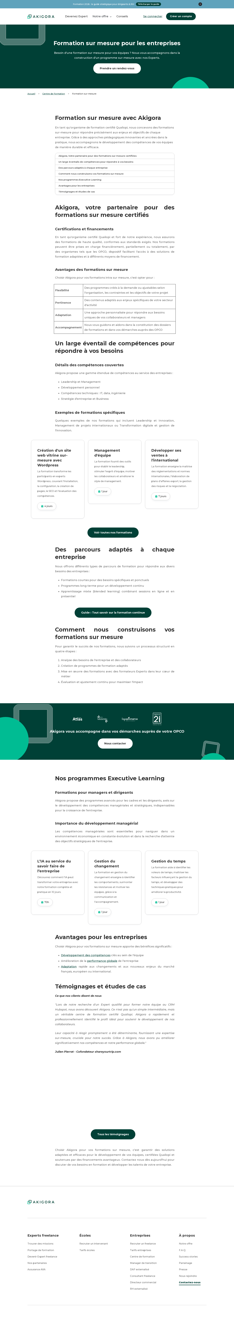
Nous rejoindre (188, 1276)
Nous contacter (115, 743)
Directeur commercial (143, 1282)
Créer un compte (181, 16)
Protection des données (82, 1313)
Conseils (122, 16)
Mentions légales (124, 1313)
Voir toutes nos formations (113, 532)
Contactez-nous (190, 1282)
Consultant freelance (142, 1276)
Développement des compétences (85, 955)
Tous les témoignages (113, 1134)
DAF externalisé (139, 1269)
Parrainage (185, 1263)
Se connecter (152, 16)
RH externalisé (139, 1288)
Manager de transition (143, 1263)
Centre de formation (142, 1256)
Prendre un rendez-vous (117, 68)
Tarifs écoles (87, 1250)
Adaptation (69, 966)
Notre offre (185, 1243)
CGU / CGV (158, 1313)
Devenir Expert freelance (42, 1256)
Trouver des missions (40, 1243)
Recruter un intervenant (93, 1243)
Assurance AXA (36, 1269)
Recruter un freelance (143, 1243)
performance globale (102, 961)
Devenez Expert (76, 16)
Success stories (188, 1256)
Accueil (31, 93)
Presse (183, 1269)
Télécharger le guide (148, 4)
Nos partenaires (37, 1263)
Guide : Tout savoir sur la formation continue (113, 612)
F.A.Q (182, 1250)
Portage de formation (40, 1250)
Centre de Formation (53, 93)
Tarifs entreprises (140, 1250)
